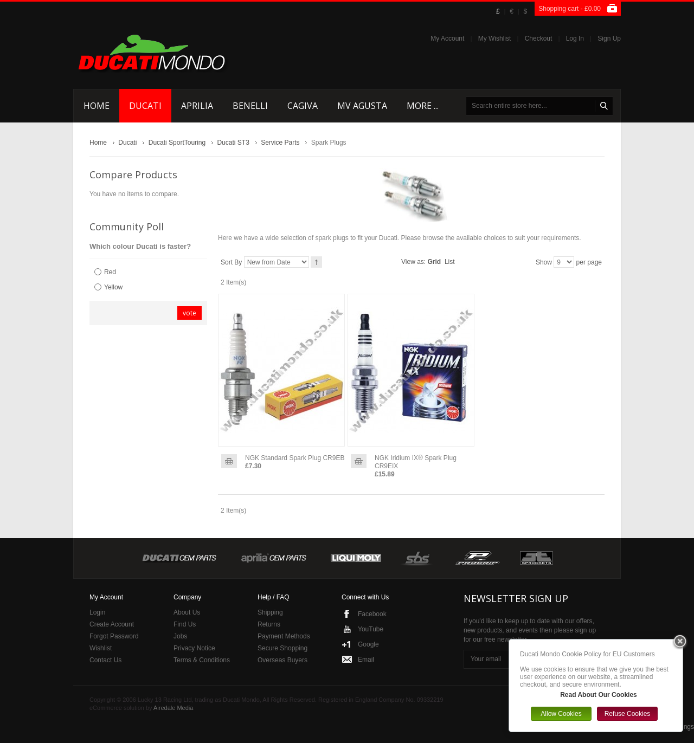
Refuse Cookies (628, 714)
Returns (269, 624)
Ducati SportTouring (177, 142)
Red (110, 272)
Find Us (185, 624)
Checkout (538, 38)
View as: (413, 262)
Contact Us (105, 660)
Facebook (372, 614)
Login (97, 612)
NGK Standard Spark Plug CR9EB (294, 458)
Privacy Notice (194, 648)
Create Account (111, 624)
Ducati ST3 (233, 142)
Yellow (113, 287)
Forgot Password (114, 636)
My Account (447, 38)
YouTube (370, 629)
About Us (187, 612)
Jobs (180, 636)
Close (680, 642)
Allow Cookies (561, 714)
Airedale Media (173, 708)
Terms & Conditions (202, 660)
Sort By (231, 262)
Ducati (127, 142)
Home (98, 142)
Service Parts (280, 142)
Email (366, 659)
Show (544, 262)
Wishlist (100, 648)
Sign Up (609, 38)
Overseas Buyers (282, 660)
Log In (575, 38)
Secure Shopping (282, 648)
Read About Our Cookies (598, 695)
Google (368, 644)
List (450, 262)
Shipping (270, 612)
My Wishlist (494, 38)
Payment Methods (284, 636)
